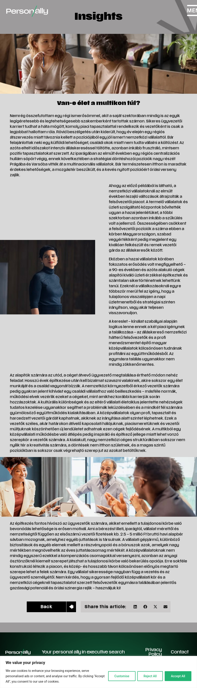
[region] (98, 672)
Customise (120, 676)
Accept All (178, 676)
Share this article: (105, 607)
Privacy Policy (153, 652)
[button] (135, 607)
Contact (180, 652)
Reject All (149, 676)
